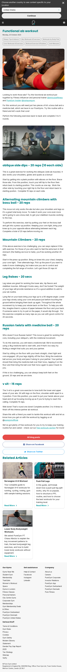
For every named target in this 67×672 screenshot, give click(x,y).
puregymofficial (11, 420)
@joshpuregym (28, 100)
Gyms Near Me (8, 572)
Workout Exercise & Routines (36, 43)
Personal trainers (9, 595)
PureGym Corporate (52, 577)
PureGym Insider (13, 100)
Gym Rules (7, 629)
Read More (10, 505)
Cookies (6, 635)
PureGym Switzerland (11, 612)
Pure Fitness (50, 592)
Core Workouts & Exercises (13, 43)
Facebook (28, 575)
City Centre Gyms (9, 598)
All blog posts (33, 437)
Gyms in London (9, 589)
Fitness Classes (9, 592)
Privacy (5, 632)
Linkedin (27, 580)
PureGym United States (12, 618)
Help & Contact (29, 572)
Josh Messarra (54, 43)
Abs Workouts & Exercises (31, 39)
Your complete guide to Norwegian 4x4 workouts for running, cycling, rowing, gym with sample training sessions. (18, 484)
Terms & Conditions (10, 626)
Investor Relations (52, 580)
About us (48, 572)
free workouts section (46, 428)
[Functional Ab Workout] (33, 142)
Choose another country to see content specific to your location (26, 3)
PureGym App (50, 583)
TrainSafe (6, 580)
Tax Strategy (8, 652)
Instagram (27, 577)
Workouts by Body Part (51, 39)
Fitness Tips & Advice (11, 39)
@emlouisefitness (55, 98)
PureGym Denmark (10, 615)
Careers (48, 575)
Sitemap (6, 655)
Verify (5, 658)
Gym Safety (7, 638)
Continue (31, 16)
